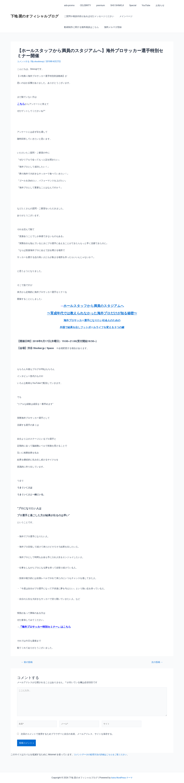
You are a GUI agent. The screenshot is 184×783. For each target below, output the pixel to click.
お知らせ (153, 5)
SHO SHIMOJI (113, 5)
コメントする (23, 61)
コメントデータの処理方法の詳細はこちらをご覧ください (102, 758)
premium (98, 5)
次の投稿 (156, 662)
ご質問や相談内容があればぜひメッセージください (88, 16)
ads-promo (69, 5)
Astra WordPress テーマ (121, 777)
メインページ (124, 16)
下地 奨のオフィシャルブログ (35, 16)
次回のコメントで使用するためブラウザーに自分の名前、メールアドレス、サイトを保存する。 (67, 737)
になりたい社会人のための (104, 320)
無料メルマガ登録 (72, 27)
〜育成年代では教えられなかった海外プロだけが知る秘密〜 (92, 313)
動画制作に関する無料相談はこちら (152, 16)
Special (127, 5)
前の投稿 (28, 662)
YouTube (140, 5)
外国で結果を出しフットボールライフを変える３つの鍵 (92, 327)
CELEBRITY (83, 5)
